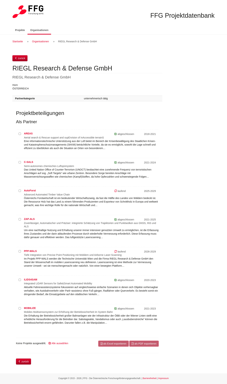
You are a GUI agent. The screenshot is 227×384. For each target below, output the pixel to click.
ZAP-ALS (29, 219)
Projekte (20, 30)
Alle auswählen (58, 343)
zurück (20, 58)
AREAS (28, 133)
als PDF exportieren (144, 343)
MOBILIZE (30, 308)
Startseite (17, 41)
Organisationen (40, 30)
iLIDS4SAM (30, 279)
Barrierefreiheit (150, 378)
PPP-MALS (30, 251)
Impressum (163, 378)
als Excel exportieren (113, 343)
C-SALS (28, 162)
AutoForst (30, 190)
